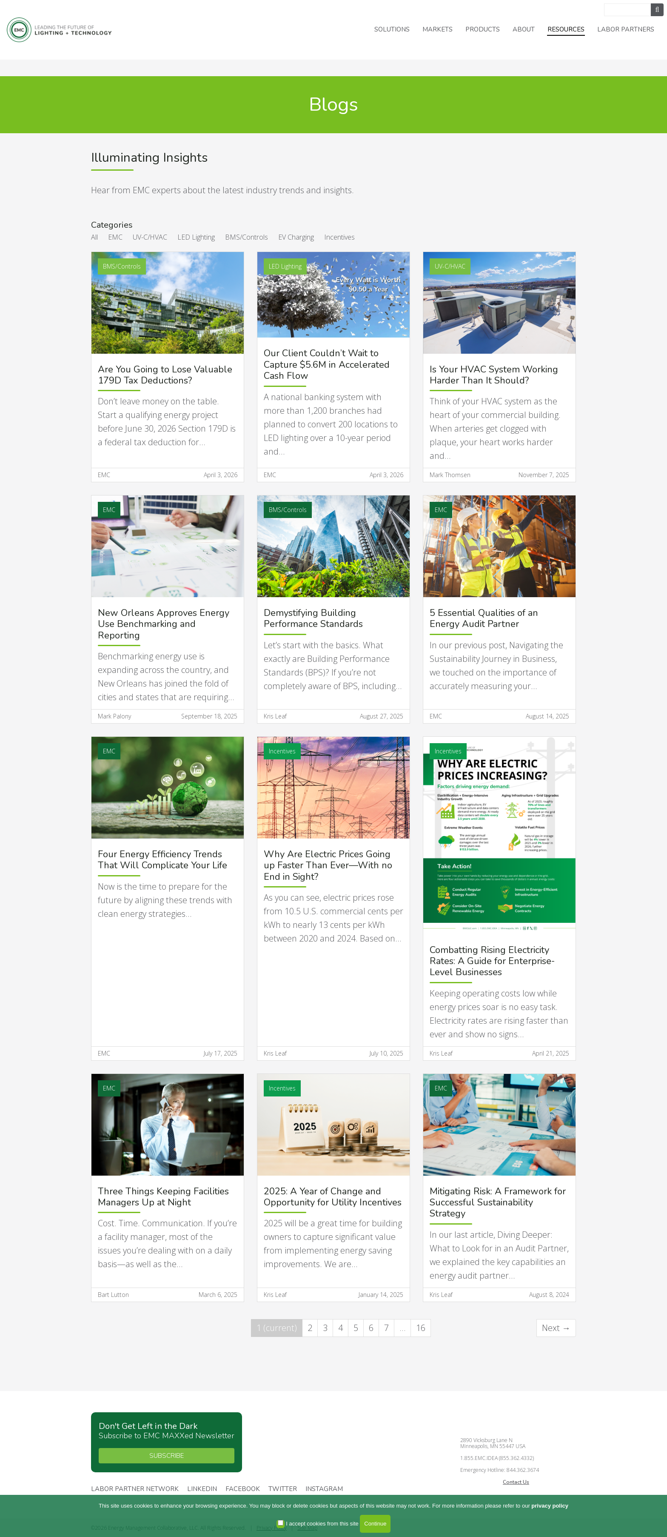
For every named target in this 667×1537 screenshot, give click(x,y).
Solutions (392, 29)
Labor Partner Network (135, 1489)
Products (482, 29)
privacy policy (549, 1506)
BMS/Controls (246, 237)
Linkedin (202, 1489)
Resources (565, 29)
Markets (437, 29)
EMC (115, 237)
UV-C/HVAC (150, 237)
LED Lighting (196, 237)
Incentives (339, 237)
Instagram (324, 1489)
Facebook (242, 1489)
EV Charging (296, 237)
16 (420, 1328)
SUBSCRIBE (166, 1455)
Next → (556, 1328)
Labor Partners (625, 29)
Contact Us (516, 1482)
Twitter (282, 1489)
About (524, 29)
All (94, 237)
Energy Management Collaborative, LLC (59, 30)
